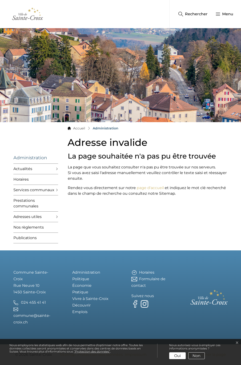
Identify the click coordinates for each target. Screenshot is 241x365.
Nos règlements (28, 227)
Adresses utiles (27, 216)
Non (197, 355)
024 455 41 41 (33, 302)
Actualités (22, 169)
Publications (25, 238)
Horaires (21, 179)
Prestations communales (25, 203)
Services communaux (33, 190)
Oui (177, 355)
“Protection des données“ (92, 351)
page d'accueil (150, 188)
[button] (222, 14)
